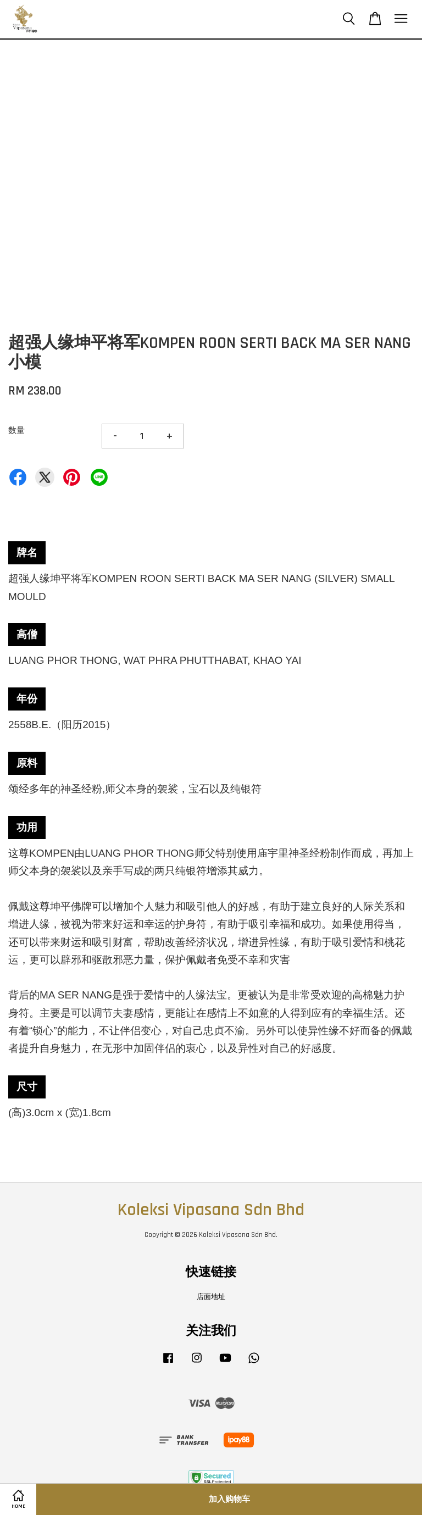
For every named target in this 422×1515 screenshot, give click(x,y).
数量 (16, 430)
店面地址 (211, 1296)
